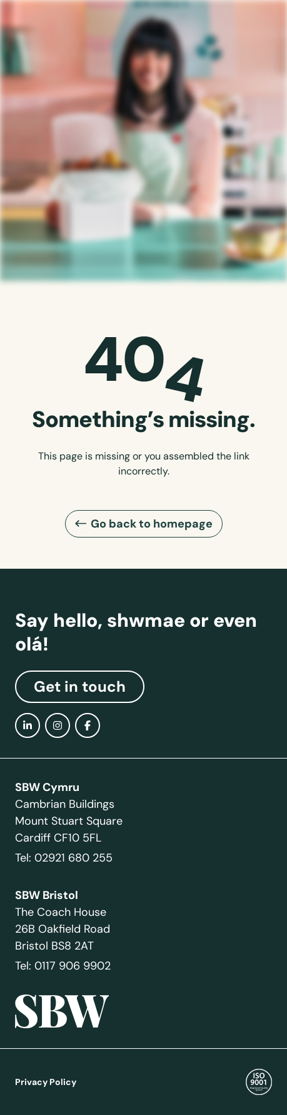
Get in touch (80, 686)
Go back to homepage (152, 523)
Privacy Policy (45, 1082)
